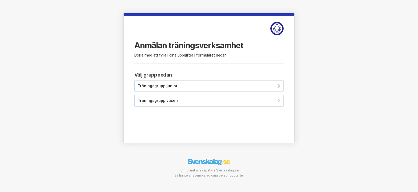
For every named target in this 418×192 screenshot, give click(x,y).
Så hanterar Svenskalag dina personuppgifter (209, 175)
